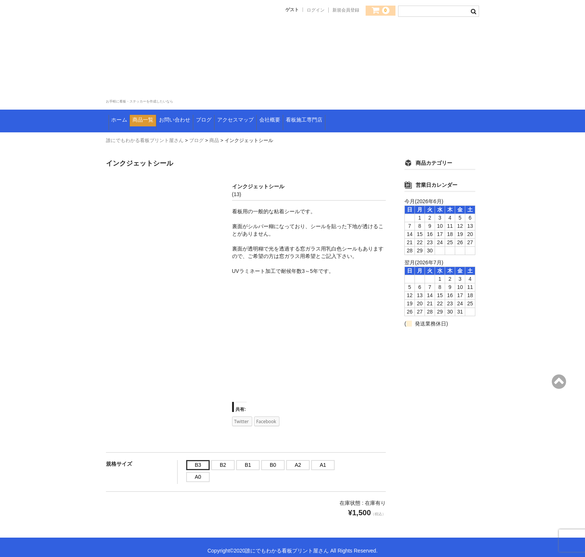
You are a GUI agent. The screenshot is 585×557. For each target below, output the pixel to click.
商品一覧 (160, 117)
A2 (298, 458)
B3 (198, 458)
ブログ (250, 117)
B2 (223, 458)
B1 (248, 458)
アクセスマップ (297, 117)
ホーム (123, 117)
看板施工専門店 (397, 117)
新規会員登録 (345, 10)
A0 (198, 470)
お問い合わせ (207, 117)
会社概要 (346, 117)
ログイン (316, 10)
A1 (323, 458)
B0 (273, 458)
